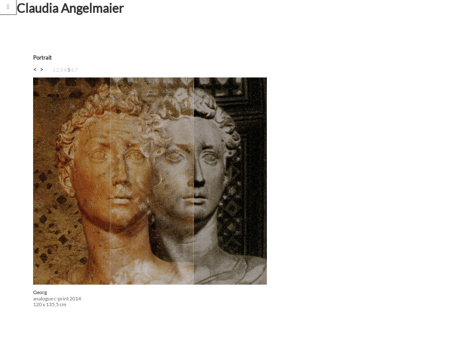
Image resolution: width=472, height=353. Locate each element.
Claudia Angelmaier (70, 7)
